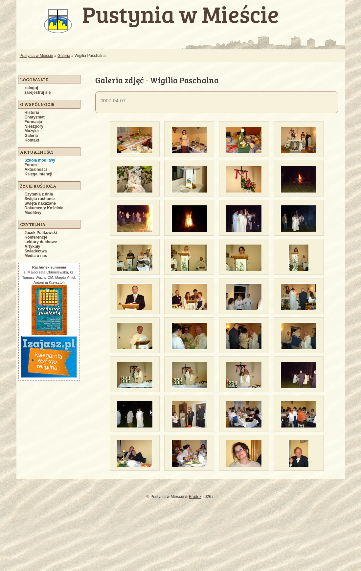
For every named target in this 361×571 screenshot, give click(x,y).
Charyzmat (35, 117)
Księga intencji (39, 174)
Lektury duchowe (41, 242)
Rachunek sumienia (49, 267)
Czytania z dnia (39, 194)
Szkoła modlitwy (40, 160)
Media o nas (36, 255)
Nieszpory (34, 126)
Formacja (33, 121)
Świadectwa (36, 251)
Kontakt (32, 140)
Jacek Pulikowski (41, 232)
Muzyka (32, 131)
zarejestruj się (38, 92)
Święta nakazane (40, 203)
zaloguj (31, 88)
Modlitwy (33, 212)
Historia (32, 112)
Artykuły (32, 246)
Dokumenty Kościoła (44, 208)
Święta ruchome (40, 198)
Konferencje (36, 237)
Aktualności (36, 169)
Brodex (195, 496)
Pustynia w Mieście (36, 55)
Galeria (63, 55)
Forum (31, 165)
